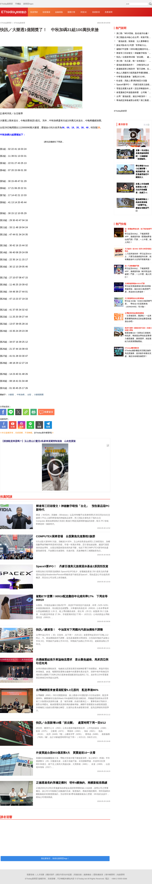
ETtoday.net (82, 879)
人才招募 (40, 874)
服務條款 (87, 874)
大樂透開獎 (39, 394)
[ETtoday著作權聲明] (43, 433)
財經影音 (96, 12)
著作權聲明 (110, 874)
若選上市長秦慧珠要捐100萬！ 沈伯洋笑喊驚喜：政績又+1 (142, 188)
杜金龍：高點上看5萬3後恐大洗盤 (131, 81)
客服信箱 (78, 874)
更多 (146, 125)
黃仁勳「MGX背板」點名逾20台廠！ (133, 33)
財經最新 (46, 12)
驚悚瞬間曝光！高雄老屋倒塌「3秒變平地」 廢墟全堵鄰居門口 (142, 205)
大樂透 (11, 394)
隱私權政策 (98, 874)
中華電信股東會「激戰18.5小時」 (131, 77)
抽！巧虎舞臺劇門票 (132, 266)
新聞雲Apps (28, 1)
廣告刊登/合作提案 (64, 874)
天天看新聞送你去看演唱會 (134, 298)
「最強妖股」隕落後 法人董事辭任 (132, 41)
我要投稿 (30, 874)
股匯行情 (71, 12)
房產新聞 (108, 12)
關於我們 (50, 874)
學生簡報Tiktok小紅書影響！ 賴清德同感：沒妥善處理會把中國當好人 (142, 171)
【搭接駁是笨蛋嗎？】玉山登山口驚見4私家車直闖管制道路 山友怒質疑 (38, 441)
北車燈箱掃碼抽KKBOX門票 (135, 283)
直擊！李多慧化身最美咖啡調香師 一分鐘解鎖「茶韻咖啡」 (142, 154)
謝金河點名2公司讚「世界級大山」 (132, 45)
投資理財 (34, 12)
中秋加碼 (20, 394)
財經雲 (14, 12)
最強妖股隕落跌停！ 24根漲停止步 (132, 65)
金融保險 (59, 12)
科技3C (84, 12)
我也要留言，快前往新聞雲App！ (55, 858)
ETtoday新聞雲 (6, 1)
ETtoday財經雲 (120, 111)
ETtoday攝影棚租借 (132, 348)
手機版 (18, 1)
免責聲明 (121, 874)
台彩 (29, 394)
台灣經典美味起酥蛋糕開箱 (134, 313)
